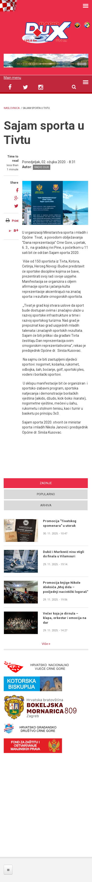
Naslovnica (12, 108)
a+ (15, 230)
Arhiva (46, 505)
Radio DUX (41, 167)
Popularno (46, 494)
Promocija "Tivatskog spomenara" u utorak (59, 523)
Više (45, 644)
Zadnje (46, 483)
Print (15, 221)
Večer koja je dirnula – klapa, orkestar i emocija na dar (64, 618)
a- (10, 230)
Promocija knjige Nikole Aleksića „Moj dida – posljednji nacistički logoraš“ (65, 587)
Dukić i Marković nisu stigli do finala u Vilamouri (63, 554)
